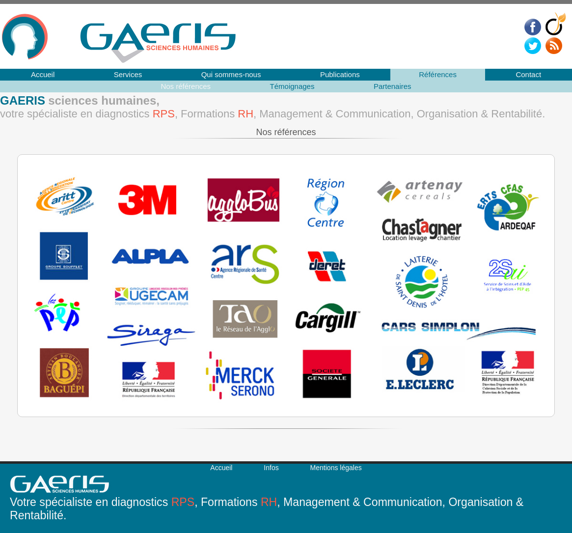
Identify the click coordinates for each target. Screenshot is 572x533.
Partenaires (392, 86)
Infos (271, 468)
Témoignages (292, 86)
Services (128, 74)
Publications (340, 74)
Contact (528, 74)
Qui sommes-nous (231, 74)
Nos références (186, 86)
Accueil (42, 74)
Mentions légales (336, 468)
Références (438, 74)
